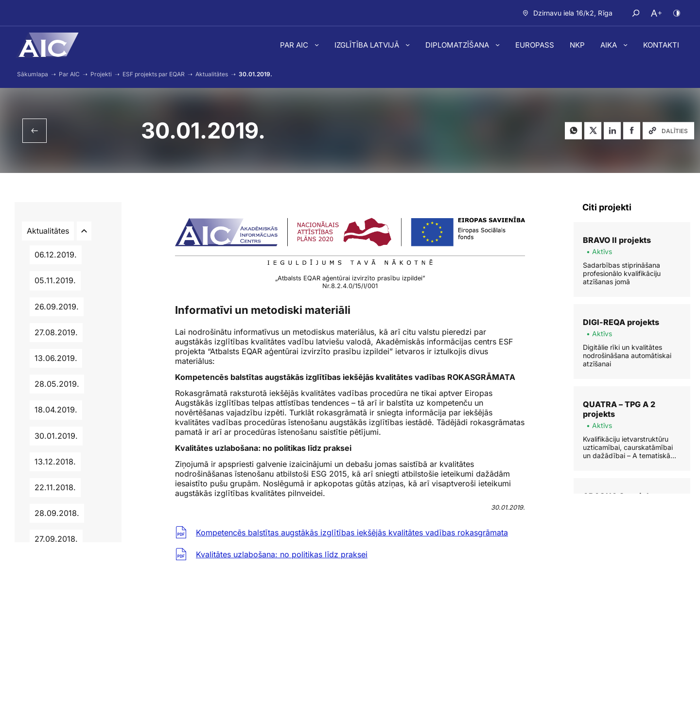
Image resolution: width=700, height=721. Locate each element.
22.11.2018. (55, 487)
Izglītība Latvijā (367, 45)
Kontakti (661, 45)
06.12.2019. (56, 254)
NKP (577, 45)
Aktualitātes (48, 231)
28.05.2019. (57, 384)
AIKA (609, 45)
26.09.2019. (57, 306)
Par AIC (295, 45)
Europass (534, 45)
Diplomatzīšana (458, 45)
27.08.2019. (56, 332)
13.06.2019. (56, 358)
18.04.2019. (56, 409)
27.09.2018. (56, 539)
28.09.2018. (57, 513)
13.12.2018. (55, 461)
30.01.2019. (56, 436)
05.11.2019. (55, 280)
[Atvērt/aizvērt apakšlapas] (84, 231)
